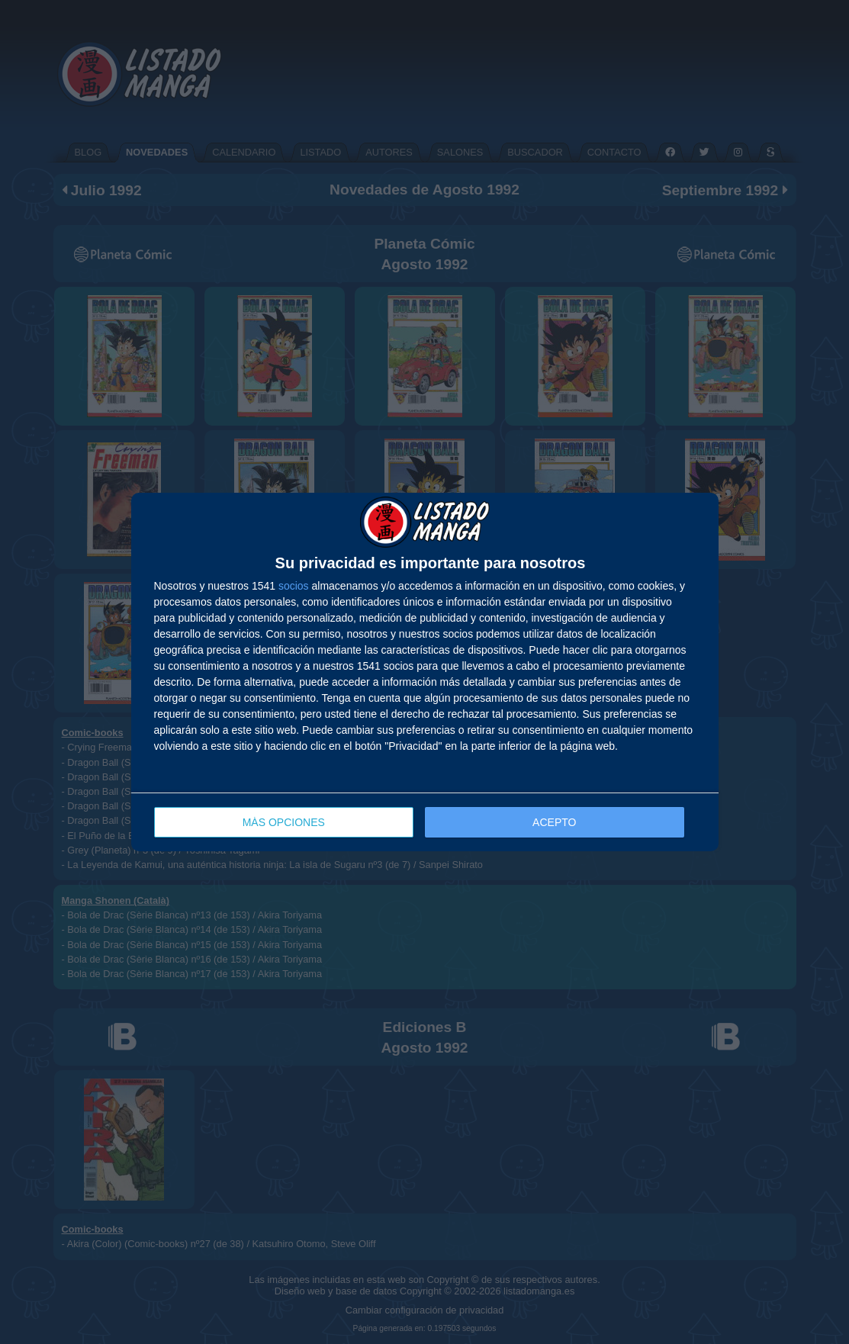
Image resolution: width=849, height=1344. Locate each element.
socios (293, 585)
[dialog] (425, 672)
